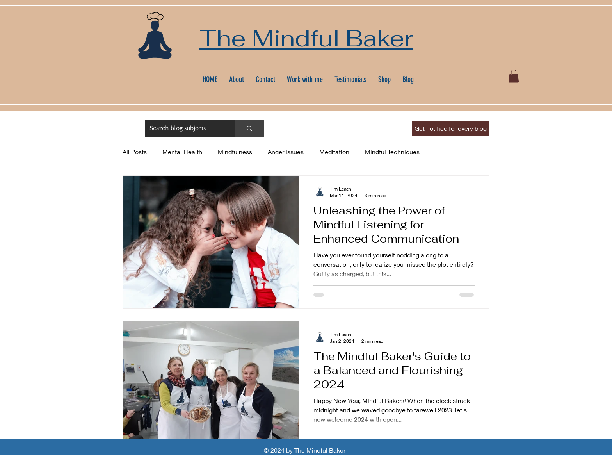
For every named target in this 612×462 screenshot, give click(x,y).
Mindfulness (235, 151)
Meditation (334, 151)
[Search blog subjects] (184, 128)
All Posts (135, 151)
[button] (513, 76)
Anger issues (286, 151)
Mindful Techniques (392, 151)
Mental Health (182, 151)
